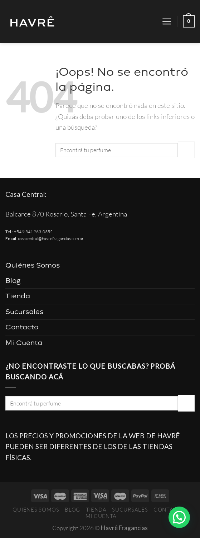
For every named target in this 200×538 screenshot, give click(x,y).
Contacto (21, 327)
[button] (179, 517)
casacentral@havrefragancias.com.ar (51, 238)
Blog (13, 281)
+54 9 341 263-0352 (33, 231)
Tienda (17, 296)
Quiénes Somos (32, 265)
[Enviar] (186, 149)
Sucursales (24, 312)
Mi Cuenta (23, 343)
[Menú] (167, 21)
